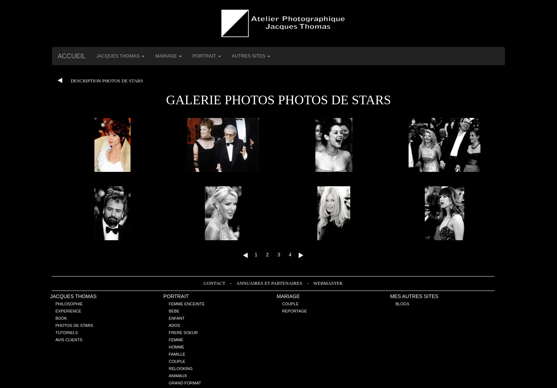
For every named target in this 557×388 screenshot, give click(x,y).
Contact (215, 283)
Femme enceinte (187, 304)
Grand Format (185, 383)
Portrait (176, 296)
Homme (176, 347)
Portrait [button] (207, 56)
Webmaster (328, 283)
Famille (177, 354)
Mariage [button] (168, 56)
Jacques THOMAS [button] (120, 56)
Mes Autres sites (414, 296)
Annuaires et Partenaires (270, 283)
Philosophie (69, 304)
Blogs (402, 304)
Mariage (288, 296)
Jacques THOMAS (73, 296)
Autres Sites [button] (251, 56)
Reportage (294, 311)
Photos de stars (74, 325)
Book (61, 318)
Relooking (181, 368)
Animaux (178, 376)
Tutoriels (66, 332)
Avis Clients (68, 340)
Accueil (71, 56)
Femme (176, 340)
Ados (174, 325)
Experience (68, 311)
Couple (177, 361)
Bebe (174, 311)
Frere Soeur (183, 332)
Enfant (177, 318)
